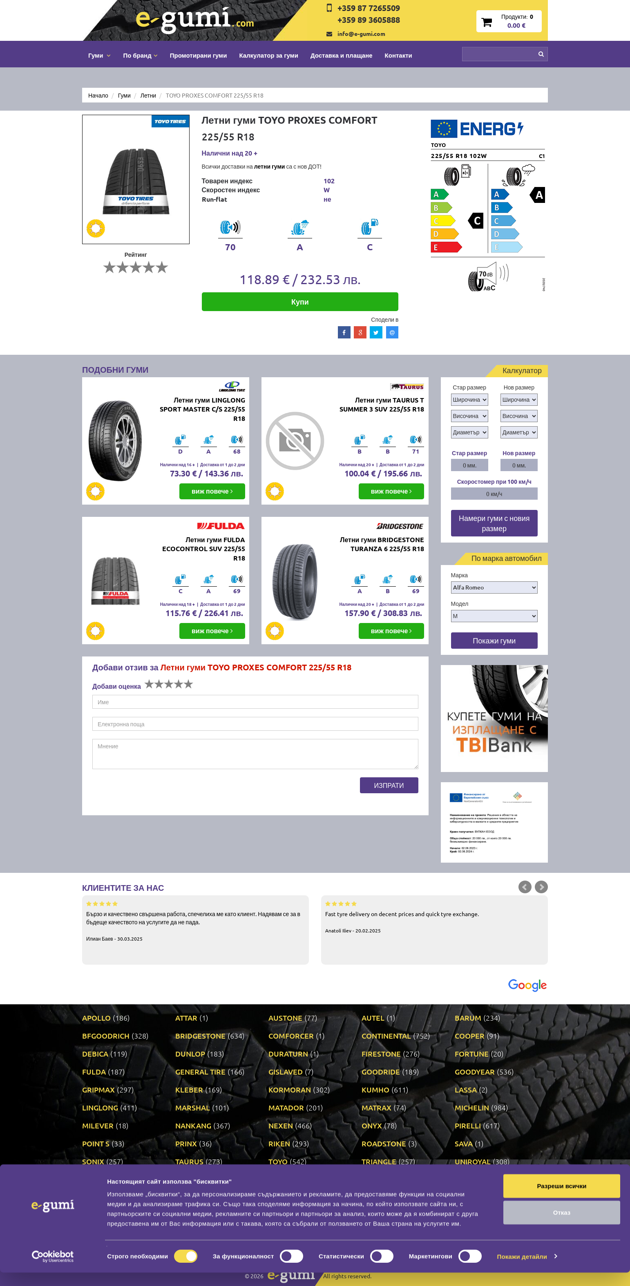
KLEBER (189, 1089)
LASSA (466, 1089)
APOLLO (96, 1017)
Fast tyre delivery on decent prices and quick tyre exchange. (434, 916)
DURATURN (288, 1053)
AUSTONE (285, 1017)
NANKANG (193, 1125)
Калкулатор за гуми (268, 55)
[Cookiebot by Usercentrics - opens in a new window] (53, 1270)
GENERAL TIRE (200, 1071)
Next (541, 887)
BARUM (468, 1017)
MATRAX (376, 1107)
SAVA (464, 1143)
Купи (300, 301)
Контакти (398, 55)
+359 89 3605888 (368, 19)
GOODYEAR (475, 1071)
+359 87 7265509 (368, 7)
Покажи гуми (494, 640)
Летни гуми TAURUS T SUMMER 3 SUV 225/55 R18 (382, 405)
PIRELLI (468, 1125)
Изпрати (389, 785)
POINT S (95, 1143)
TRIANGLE (379, 1161)
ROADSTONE (384, 1143)
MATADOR (286, 1107)
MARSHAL (192, 1107)
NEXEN (280, 1125)
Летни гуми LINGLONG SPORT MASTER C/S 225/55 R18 (202, 409)
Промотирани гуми (198, 55)
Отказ (562, 1226)
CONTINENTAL (386, 1035)
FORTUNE (472, 1053)
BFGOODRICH (106, 1035)
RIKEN (279, 1143)
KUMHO (375, 1089)
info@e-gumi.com (361, 33)
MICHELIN (472, 1107)
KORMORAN (289, 1089)
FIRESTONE (381, 1053)
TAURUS (189, 1161)
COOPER (470, 1035)
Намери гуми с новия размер (494, 523)
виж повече (212, 491)
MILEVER (98, 1125)
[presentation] (154, 793)
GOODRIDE (381, 1071)
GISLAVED (285, 1071)
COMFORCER (291, 1035)
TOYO (278, 1161)
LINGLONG (100, 1107)
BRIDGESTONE (200, 1035)
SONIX (93, 1161)
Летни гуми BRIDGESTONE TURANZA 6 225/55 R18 (382, 544)
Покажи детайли (522, 1269)
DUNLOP (190, 1053)
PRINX (186, 1143)
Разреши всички (561, 1199)
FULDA (94, 1071)
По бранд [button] (140, 55)
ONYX (372, 1125)
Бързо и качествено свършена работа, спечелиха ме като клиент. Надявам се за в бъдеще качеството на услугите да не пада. (195, 920)
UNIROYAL (473, 1161)
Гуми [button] (99, 55)
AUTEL (373, 1017)
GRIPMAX (98, 1089)
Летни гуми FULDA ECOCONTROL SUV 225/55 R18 (203, 549)
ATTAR (186, 1017)
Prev (525, 887)
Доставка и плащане (342, 55)
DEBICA (95, 1053)
